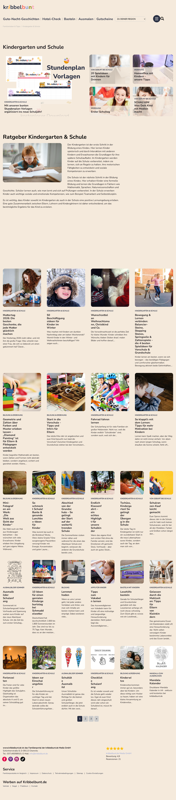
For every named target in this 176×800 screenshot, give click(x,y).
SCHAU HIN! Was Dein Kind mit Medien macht (143, 107)
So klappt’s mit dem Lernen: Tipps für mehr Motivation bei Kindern (144, 426)
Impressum (34, 773)
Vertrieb (6, 786)
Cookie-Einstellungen (94, 773)
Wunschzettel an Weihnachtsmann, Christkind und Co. (100, 321)
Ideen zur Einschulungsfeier (38, 682)
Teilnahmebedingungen (64, 773)
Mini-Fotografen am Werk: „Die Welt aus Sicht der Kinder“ (8, 513)
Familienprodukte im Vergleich (15, 773)
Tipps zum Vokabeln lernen (96, 596)
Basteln (69, 19)
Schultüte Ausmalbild (67, 682)
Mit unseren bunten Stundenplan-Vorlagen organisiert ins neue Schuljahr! (23, 108)
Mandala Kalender (155, 681)
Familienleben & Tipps (11, 26)
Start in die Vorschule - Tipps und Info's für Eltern (54, 426)
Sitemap (80, 773)
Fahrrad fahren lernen (100, 421)
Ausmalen (85, 19)
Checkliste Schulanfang (96, 682)
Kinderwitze (125, 679)
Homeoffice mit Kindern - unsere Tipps (143, 76)
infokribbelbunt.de (38, 753)
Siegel (14, 786)
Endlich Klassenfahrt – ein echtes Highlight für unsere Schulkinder (96, 517)
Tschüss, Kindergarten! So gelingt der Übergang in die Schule (125, 513)
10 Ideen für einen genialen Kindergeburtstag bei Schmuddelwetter (38, 602)
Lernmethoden (67, 593)
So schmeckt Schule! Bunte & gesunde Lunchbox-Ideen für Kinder (37, 515)
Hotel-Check (51, 19)
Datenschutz (47, 773)
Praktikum (24, 786)
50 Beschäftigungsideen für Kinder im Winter (56, 321)
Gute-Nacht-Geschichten (21, 19)
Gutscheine (104, 19)
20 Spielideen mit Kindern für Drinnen (100, 76)
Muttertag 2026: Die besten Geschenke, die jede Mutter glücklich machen (12, 324)
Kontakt (34, 786)
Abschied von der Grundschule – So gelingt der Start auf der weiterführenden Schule (67, 517)
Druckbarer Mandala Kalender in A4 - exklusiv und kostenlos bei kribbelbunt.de (161, 692)
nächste (96, 719)
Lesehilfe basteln (126, 593)
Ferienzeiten (8, 679)
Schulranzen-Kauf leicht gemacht (155, 507)
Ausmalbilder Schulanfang (8, 596)
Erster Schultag (100, 111)
